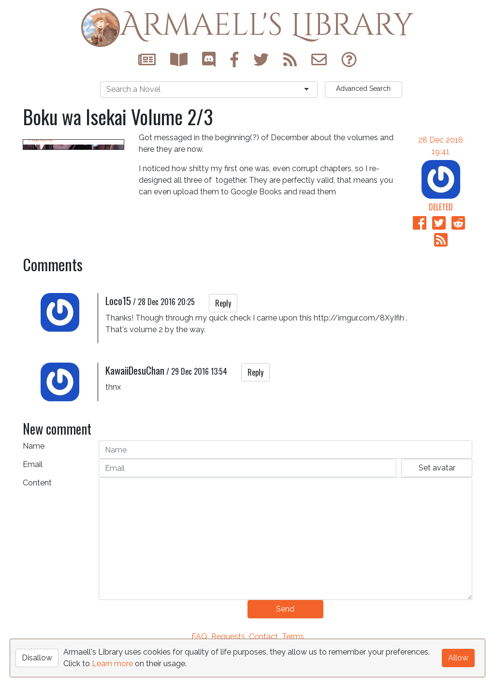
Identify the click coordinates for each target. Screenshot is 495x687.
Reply (223, 337)
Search (363, 88)
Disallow (37, 657)
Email (33, 498)
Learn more (112, 663)
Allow (458, 657)
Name (33, 480)
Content (37, 517)
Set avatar (437, 502)
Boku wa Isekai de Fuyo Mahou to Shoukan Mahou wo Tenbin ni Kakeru (70, 254)
